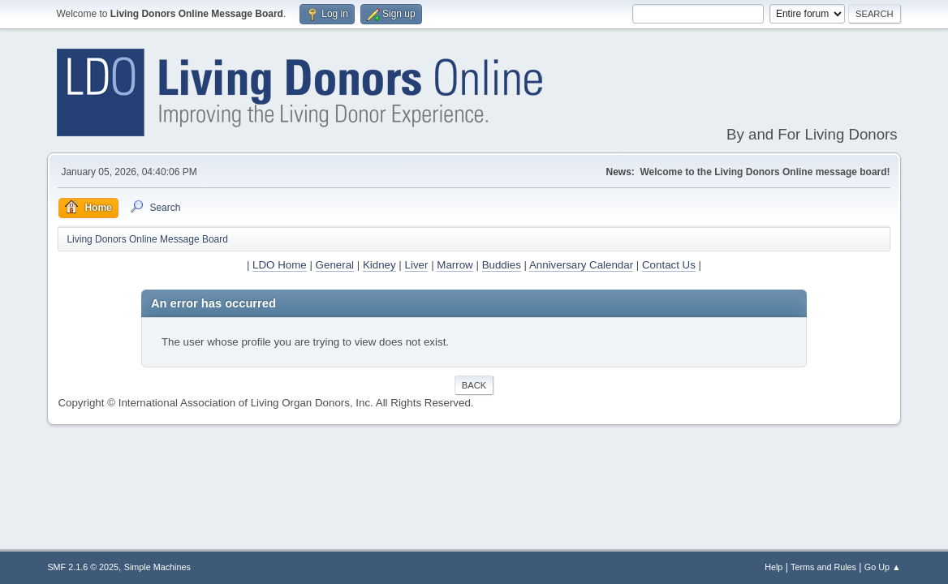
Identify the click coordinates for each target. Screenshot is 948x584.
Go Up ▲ (882, 567)
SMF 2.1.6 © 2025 (82, 567)
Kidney (379, 265)
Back (474, 385)
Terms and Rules (823, 567)
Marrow (454, 265)
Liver (417, 265)
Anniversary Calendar (581, 265)
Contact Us (669, 265)
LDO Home (279, 265)
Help (773, 567)
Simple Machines (157, 567)
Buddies (501, 265)
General (335, 265)
